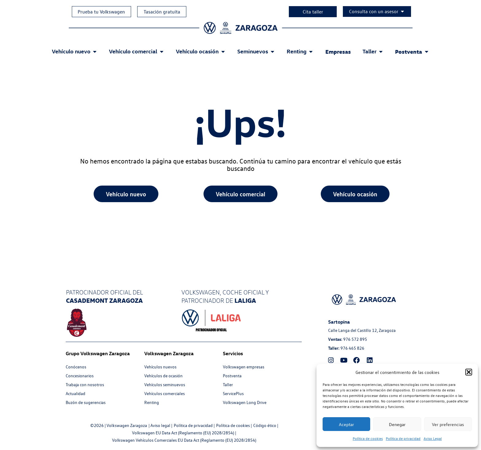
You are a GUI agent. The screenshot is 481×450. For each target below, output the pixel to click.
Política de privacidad (403, 438)
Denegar (397, 424)
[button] (469, 372)
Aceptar (346, 424)
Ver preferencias (448, 424)
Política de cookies (368, 438)
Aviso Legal (433, 438)
